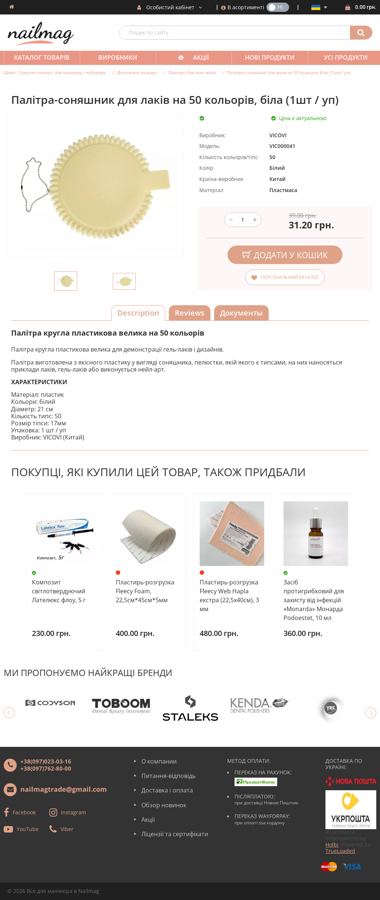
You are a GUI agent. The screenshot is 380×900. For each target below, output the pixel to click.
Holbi (331, 844)
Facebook (24, 812)
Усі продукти (339, 57)
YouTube (28, 829)
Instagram (73, 812)
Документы (241, 313)
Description (138, 313)
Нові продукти (264, 57)
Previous (9, 712)
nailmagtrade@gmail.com (63, 789)
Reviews (189, 313)
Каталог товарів (41, 57)
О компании (159, 761)
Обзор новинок (163, 805)
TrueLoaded (340, 850)
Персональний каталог (290, 277)
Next (370, 712)
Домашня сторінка (12, 6)
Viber (66, 829)
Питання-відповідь (168, 776)
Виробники (115, 57)
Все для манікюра (49, 890)
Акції (197, 57)
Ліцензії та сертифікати (174, 834)
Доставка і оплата (167, 790)
